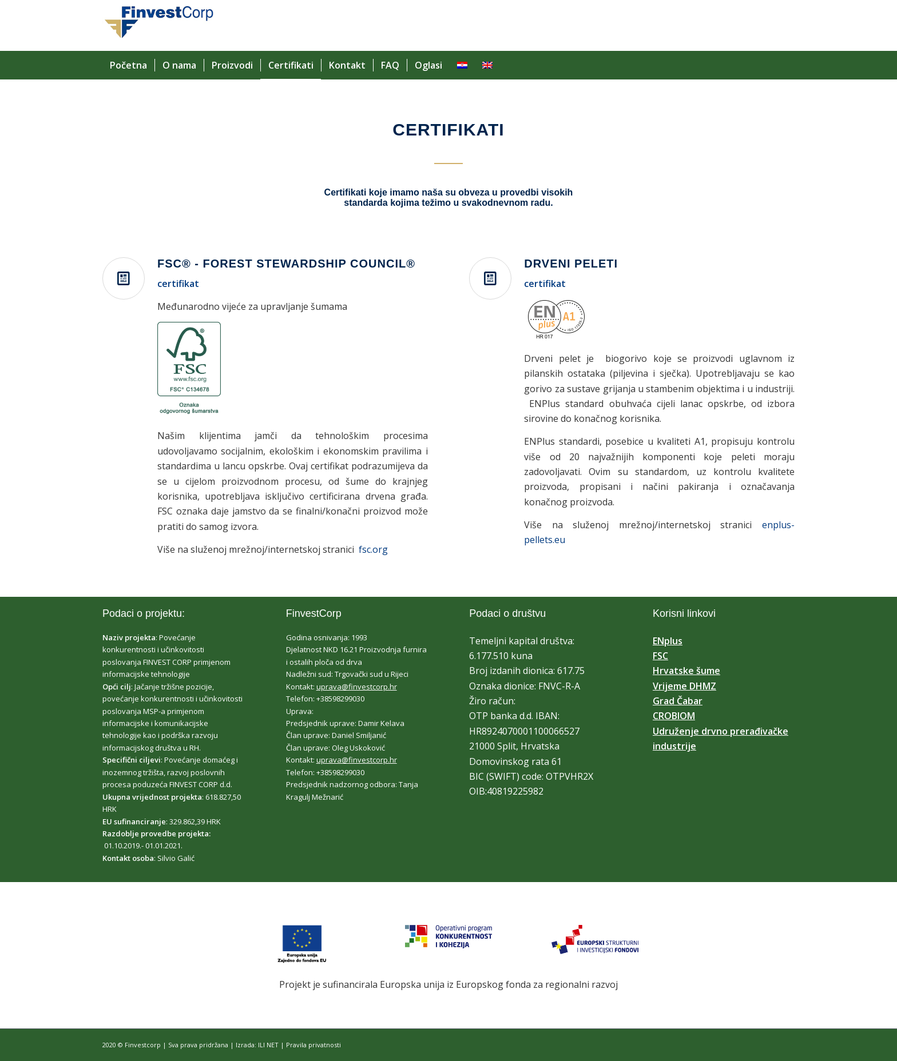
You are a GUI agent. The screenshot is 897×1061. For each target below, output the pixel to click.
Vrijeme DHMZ (684, 686)
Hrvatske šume (686, 670)
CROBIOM (674, 715)
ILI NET (268, 1044)
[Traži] (787, 65)
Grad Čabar (677, 701)
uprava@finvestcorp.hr (356, 686)
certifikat (178, 283)
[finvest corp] (158, 31)
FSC (660, 655)
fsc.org (373, 549)
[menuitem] (128, 65)
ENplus (667, 641)
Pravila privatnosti (313, 1044)
